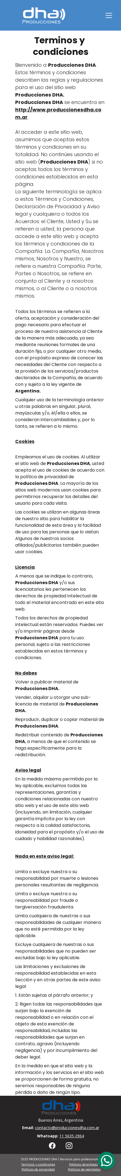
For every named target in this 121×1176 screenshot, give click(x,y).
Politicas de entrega (83, 1164)
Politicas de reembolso (84, 1169)
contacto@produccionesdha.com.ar (67, 1127)
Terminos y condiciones (38, 1164)
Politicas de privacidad (38, 1169)
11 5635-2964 (71, 1135)
